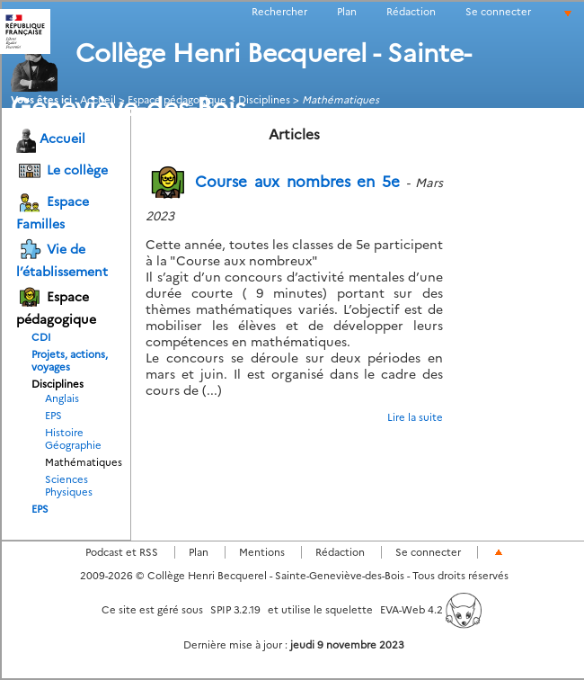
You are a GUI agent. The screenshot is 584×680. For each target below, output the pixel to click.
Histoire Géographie (73, 439)
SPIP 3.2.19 (235, 610)
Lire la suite (415, 417)
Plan (347, 11)
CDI (41, 337)
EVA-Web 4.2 (431, 610)
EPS (53, 415)
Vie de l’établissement (62, 258)
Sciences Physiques (69, 485)
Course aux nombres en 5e (273, 182)
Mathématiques (74, 462)
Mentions (262, 552)
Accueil (50, 139)
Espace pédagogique (56, 305)
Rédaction (411, 11)
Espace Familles (52, 210)
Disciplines (57, 384)
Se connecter (498, 11)
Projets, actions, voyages (69, 360)
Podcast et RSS (121, 552)
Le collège (62, 170)
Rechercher (279, 11)
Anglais (62, 398)
